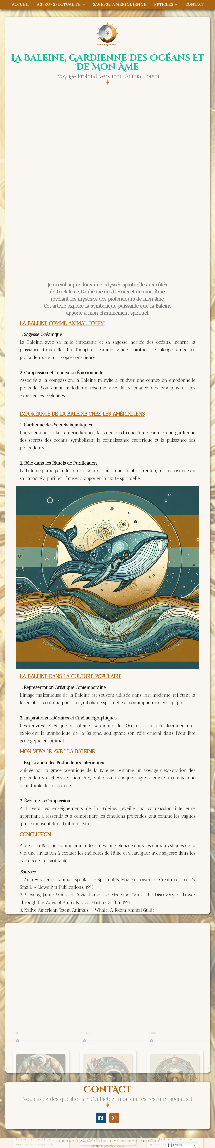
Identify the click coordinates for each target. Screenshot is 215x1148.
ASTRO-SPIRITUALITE (61, 4)
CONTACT (194, 4)
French (175, 1145)
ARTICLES (166, 4)
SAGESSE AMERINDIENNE (120, 4)
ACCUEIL (21, 4)
